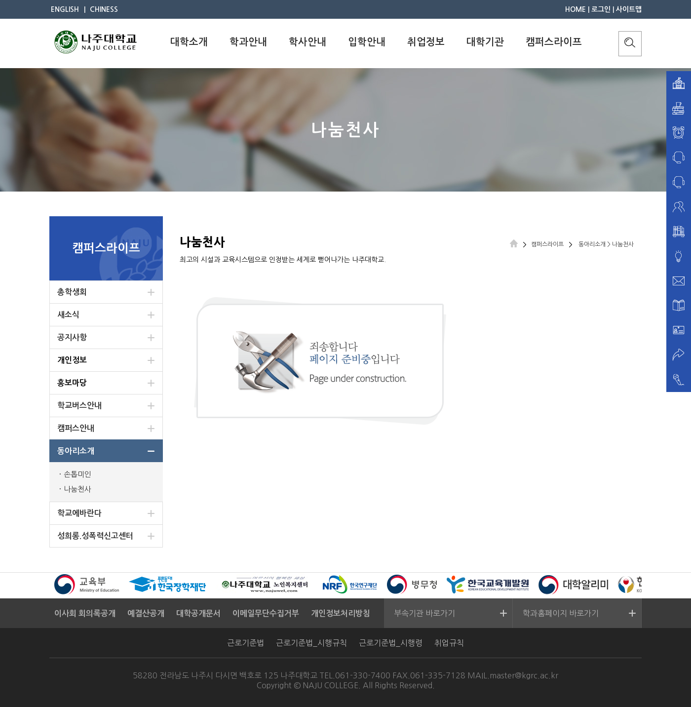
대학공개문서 (198, 613)
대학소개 (189, 42)
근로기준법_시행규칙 (311, 643)
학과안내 (248, 42)
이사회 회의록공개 (84, 613)
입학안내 (366, 42)
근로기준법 (245, 643)
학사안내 (307, 42)
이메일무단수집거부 (265, 613)
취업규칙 (449, 643)
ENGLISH (65, 9)
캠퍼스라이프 (554, 42)
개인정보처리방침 (340, 613)
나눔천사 (77, 489)
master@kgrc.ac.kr (524, 675)
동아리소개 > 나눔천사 (605, 244)
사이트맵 (629, 9)
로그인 (601, 9)
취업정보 (426, 42)
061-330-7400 (362, 675)
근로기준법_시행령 (390, 643)
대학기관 (485, 42)
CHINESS (104, 9)
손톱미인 (77, 474)
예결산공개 (145, 613)
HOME (575, 9)
